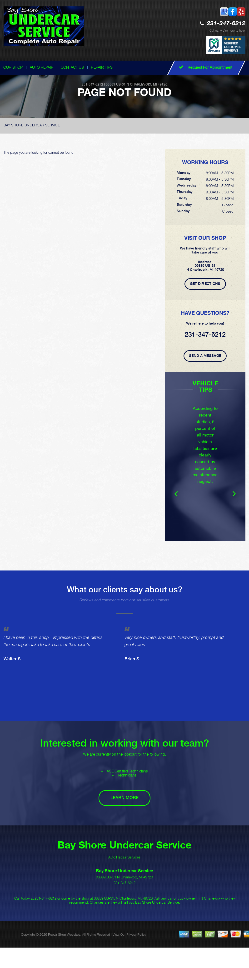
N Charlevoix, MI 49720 (147, 84)
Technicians (127, 788)
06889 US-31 (116, 84)
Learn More (124, 810)
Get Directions (205, 284)
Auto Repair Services (124, 870)
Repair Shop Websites (64, 948)
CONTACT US (72, 67)
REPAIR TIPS (102, 67)
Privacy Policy (136, 948)
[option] (205, 463)
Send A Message (205, 356)
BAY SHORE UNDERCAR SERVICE (32, 125)
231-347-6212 (226, 23)
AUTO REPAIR (42, 67)
